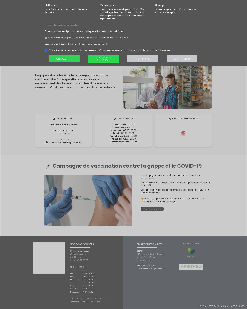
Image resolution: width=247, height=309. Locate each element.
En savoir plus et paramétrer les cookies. (62, 25)
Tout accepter (64, 59)
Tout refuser (143, 59)
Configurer (182, 59)
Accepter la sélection (104, 59)
